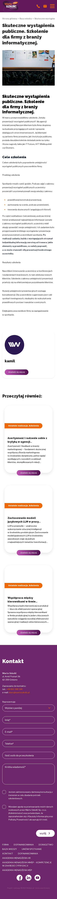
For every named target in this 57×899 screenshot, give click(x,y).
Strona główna (9, 18)
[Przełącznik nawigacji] (52, 6)
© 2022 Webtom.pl (27, 888)
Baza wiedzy (26, 18)
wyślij (45, 833)
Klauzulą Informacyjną (38, 816)
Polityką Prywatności (18, 819)
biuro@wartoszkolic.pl (19, 692)
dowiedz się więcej (16, 372)
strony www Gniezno (42, 888)
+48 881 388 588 (14, 689)
